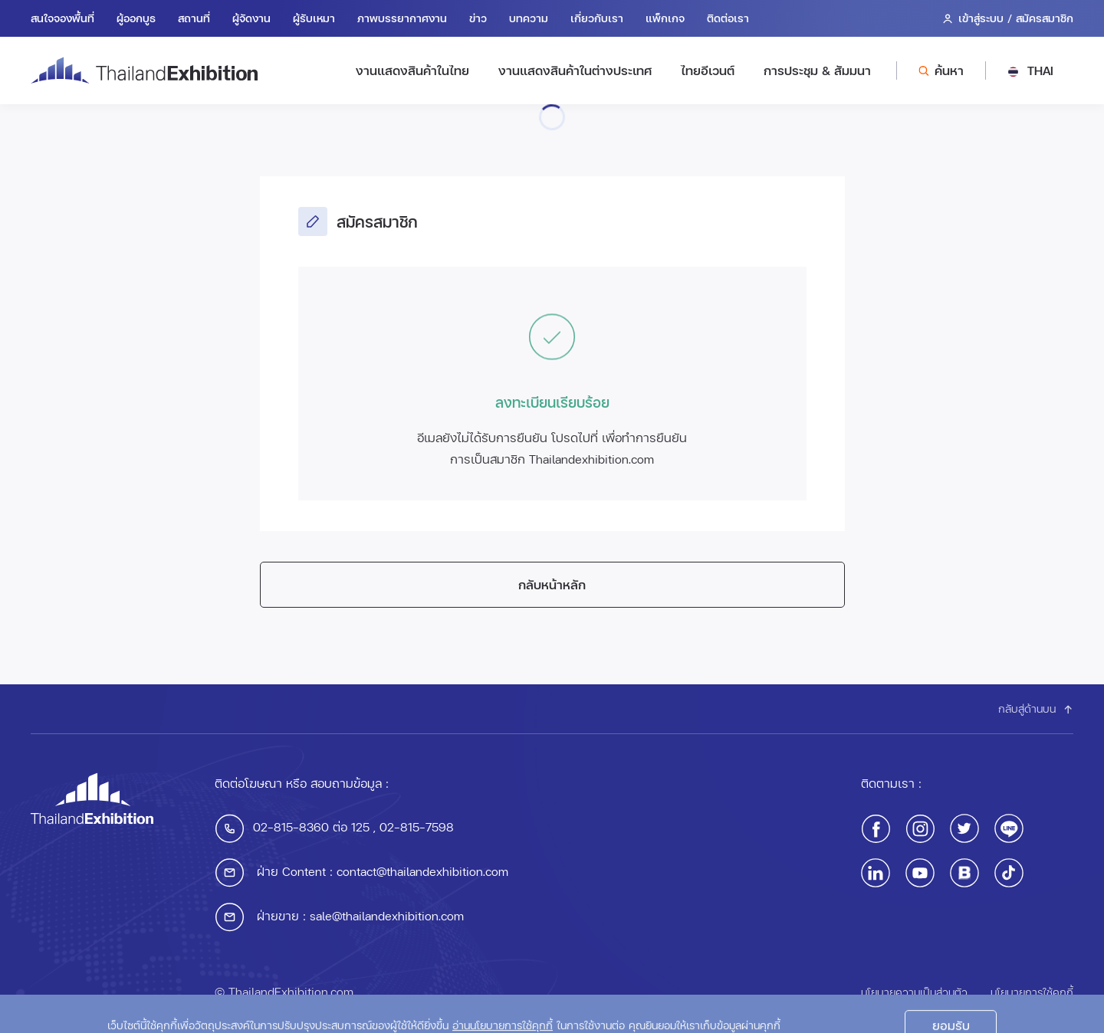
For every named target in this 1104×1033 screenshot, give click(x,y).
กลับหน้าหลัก (552, 584)
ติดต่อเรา (728, 18)
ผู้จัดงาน (251, 18)
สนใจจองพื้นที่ (62, 18)
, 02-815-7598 (412, 826)
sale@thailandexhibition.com (387, 915)
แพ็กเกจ (665, 18)
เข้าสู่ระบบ (981, 18)
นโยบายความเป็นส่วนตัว (914, 992)
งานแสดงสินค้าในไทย (412, 70)
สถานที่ (194, 18)
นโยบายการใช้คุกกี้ (1032, 992)
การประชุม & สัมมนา (817, 70)
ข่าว (478, 18)
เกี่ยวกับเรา (596, 18)
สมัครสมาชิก (1044, 18)
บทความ (528, 18)
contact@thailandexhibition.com (422, 871)
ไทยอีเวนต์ (707, 70)
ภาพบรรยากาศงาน (402, 18)
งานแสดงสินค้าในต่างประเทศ (575, 70)
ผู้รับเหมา (314, 18)
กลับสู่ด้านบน (1035, 708)
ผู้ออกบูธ (136, 18)
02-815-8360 (291, 826)
